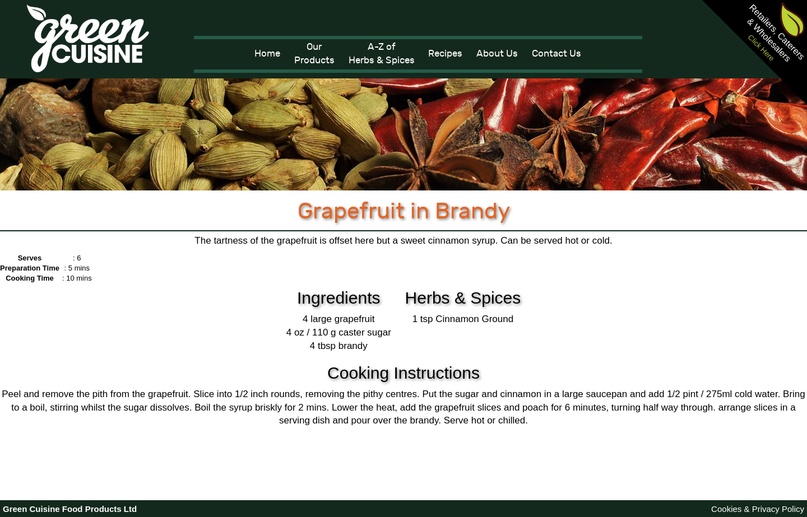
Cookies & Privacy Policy (757, 509)
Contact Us (556, 53)
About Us (497, 53)
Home (267, 53)
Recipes (445, 53)
